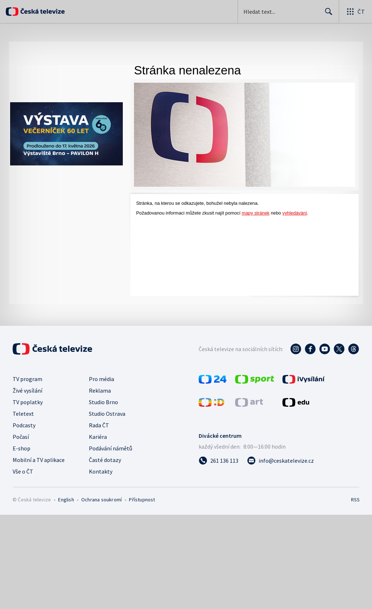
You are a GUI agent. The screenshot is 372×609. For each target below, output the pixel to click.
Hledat (326, 14)
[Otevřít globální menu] (355, 11)
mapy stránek (255, 213)
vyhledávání (294, 213)
